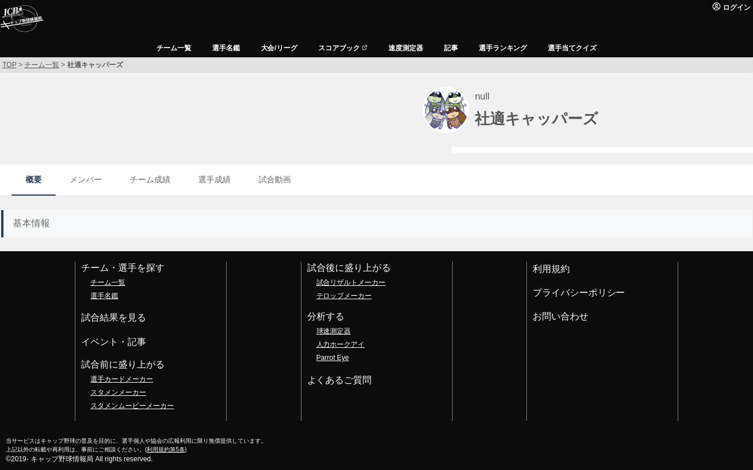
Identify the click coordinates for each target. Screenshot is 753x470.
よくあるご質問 (339, 380)
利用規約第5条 (165, 449)
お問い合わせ (560, 316)
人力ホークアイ (341, 344)
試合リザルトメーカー (351, 282)
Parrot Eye (333, 358)
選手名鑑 (104, 296)
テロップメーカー (344, 296)
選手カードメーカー (121, 379)
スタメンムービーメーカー (132, 406)
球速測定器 (334, 331)
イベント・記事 (113, 342)
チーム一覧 (107, 282)
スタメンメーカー (118, 392)
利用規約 (551, 269)
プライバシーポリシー (579, 293)
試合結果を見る (113, 317)
